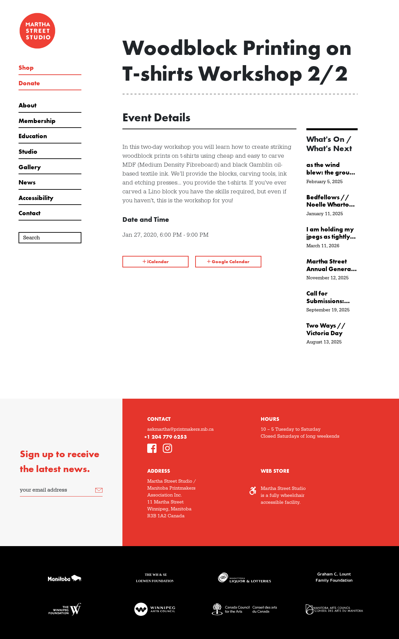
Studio (28, 152)
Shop (26, 68)
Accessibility (36, 198)
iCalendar (156, 261)
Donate (29, 83)
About (27, 105)
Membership (37, 121)
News (27, 182)
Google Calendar (228, 261)
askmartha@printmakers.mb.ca (180, 429)
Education (33, 136)
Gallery (30, 167)
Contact (29, 213)
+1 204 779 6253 (165, 436)
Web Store (275, 470)
